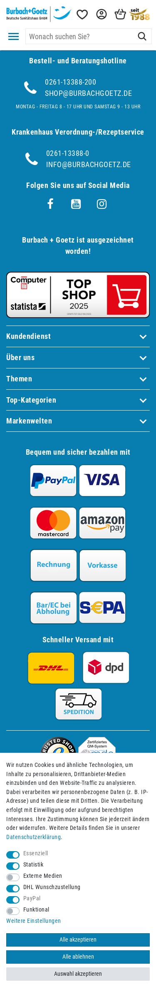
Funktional (36, 909)
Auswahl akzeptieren (78, 973)
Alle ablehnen (78, 956)
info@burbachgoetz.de (88, 164)
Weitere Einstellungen (33, 920)
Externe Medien (42, 875)
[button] (100, 14)
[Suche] (142, 36)
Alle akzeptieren (78, 939)
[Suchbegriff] (88, 36)
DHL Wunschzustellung (52, 887)
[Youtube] (76, 204)
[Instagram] (102, 204)
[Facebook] (50, 204)
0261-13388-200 (70, 82)
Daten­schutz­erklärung (33, 837)
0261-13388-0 (67, 153)
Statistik (33, 864)
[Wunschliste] (81, 14)
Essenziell (35, 853)
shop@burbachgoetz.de (88, 93)
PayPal (32, 898)
